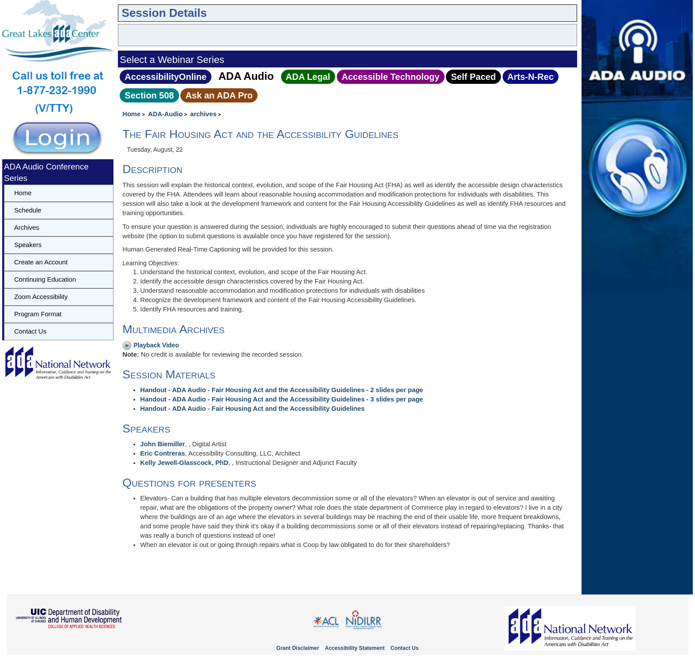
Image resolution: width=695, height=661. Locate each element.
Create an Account (41, 262)
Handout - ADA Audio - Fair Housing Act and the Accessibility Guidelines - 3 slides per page (281, 399)
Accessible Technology (391, 77)
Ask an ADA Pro (219, 95)
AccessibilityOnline (166, 77)
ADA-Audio (165, 114)
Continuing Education (45, 279)
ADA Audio (246, 76)
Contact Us (30, 331)
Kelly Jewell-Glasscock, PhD (184, 462)
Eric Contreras (162, 453)
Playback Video (150, 345)
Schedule (27, 210)
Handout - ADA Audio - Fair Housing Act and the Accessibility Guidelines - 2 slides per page (281, 389)
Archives (26, 227)
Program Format (38, 314)
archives (203, 114)
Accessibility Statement (355, 648)
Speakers (28, 244)
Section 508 (149, 95)
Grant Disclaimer (298, 648)
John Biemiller (162, 444)
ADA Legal (308, 77)
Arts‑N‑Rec (531, 77)
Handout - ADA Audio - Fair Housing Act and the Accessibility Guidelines (252, 408)
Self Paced (473, 77)
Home (131, 114)
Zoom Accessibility (41, 296)
